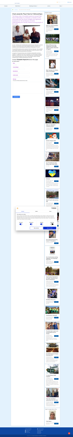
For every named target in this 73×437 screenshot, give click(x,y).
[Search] (61, 2)
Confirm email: (15, 75)
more (56, 51)
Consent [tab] (22, 211)
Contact (5, 6)
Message (14, 79)
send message (16, 96)
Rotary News (39, 433)
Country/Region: (16, 67)
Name (14, 63)
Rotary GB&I (39, 431)
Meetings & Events (33, 6)
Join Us (48, 6)
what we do (17, 6)
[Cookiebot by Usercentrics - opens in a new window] (52, 208)
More (61, 6)
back (56, 423)
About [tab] (50, 211)
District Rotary (39, 432)
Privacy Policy (27, 432)
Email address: (15, 71)
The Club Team (27, 430)
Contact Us (27, 431)
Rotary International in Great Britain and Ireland (39, 435)
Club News (16, 9)
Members (70, 2)
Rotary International (40, 430)
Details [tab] (36, 211)
